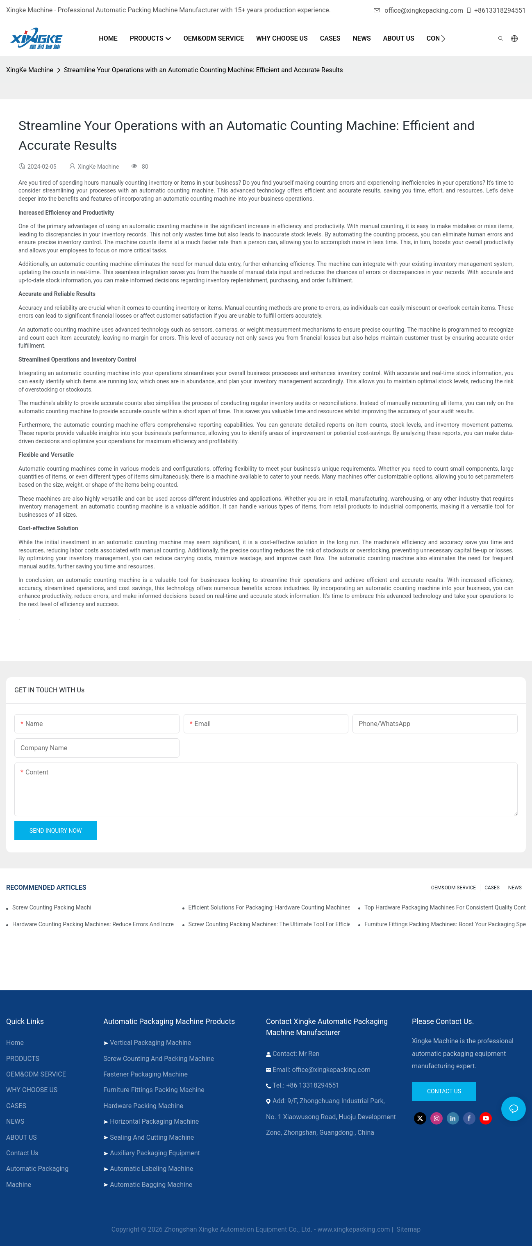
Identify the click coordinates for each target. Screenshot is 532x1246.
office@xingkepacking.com (418, 10)
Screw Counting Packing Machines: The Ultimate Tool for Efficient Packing (269, 924)
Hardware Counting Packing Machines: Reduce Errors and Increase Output (93, 924)
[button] (443, 38)
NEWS (515, 888)
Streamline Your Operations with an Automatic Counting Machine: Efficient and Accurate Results (203, 70)
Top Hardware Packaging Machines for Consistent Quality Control (445, 907)
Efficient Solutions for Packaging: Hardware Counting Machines (269, 907)
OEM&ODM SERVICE (453, 888)
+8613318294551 (496, 10)
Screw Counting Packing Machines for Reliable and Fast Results (51, 907)
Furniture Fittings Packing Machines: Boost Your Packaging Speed (445, 924)
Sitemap (408, 1229)
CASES (492, 888)
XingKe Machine (29, 70)
